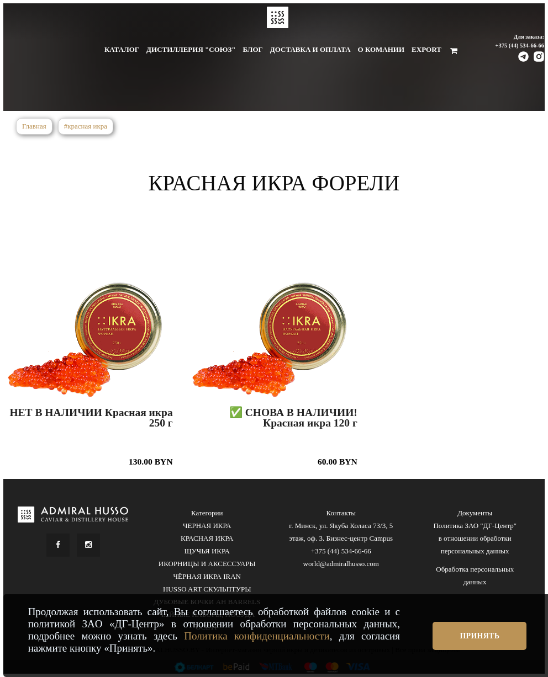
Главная (34, 126)
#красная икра (85, 126)
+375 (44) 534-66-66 (519, 45)
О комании (381, 49)
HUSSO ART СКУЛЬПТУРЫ (207, 589)
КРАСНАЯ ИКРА (207, 538)
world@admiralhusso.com (341, 563)
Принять (479, 636)
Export (426, 49)
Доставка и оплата (310, 49)
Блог (252, 49)
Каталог (121, 49)
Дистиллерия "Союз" (190, 49)
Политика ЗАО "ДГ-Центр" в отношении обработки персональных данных (475, 538)
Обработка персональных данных (475, 575)
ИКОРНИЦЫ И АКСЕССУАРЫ (207, 563)
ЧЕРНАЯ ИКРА (207, 525)
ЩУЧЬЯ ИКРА (207, 551)
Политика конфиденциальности (257, 636)
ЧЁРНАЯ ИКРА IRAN (207, 576)
